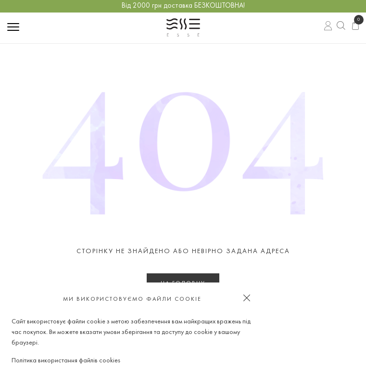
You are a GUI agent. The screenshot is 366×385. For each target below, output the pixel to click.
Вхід (328, 27)
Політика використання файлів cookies (66, 361)
